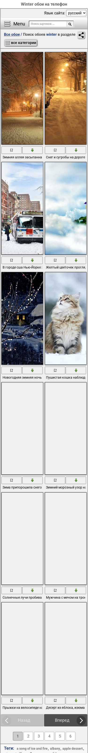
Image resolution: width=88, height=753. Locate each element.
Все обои (12, 34)
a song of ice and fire (32, 748)
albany (55, 748)
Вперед (62, 720)
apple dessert (72, 748)
